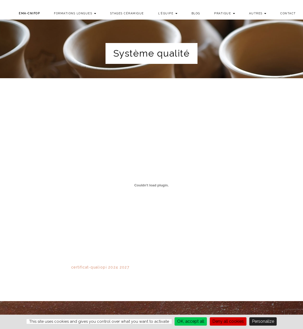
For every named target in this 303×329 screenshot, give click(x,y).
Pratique (224, 13)
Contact (288, 13)
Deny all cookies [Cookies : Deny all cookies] (228, 321)
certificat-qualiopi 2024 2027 (100, 267)
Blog (195, 13)
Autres (258, 13)
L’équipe (167, 13)
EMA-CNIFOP (29, 13)
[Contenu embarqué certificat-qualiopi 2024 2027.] (151, 185)
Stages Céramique (127, 13)
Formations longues (75, 13)
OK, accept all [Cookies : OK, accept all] (190, 321)
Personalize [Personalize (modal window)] (263, 321)
